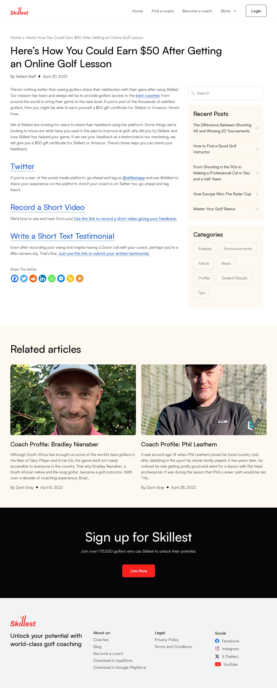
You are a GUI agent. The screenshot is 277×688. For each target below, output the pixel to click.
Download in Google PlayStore (119, 667)
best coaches (148, 95)
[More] (79, 278)
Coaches (101, 639)
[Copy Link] (70, 278)
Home (137, 10)
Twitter (22, 166)
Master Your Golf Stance (214, 208)
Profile (204, 278)
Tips (201, 292)
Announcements (238, 248)
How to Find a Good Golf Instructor (214, 148)
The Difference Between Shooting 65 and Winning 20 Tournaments (222, 127)
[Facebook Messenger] (61, 278)
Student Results (234, 278)
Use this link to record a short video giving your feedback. (125, 218)
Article (203, 263)
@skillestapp (134, 177)
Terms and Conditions (173, 646)
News (226, 263)
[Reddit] (33, 278)
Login (256, 10)
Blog (97, 646)
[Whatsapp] (52, 278)
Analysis (205, 248)
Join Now (138, 570)
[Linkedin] (42, 278)
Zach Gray (24, 487)
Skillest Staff (26, 76)
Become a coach (197, 10)
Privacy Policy (167, 639)
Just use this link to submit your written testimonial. (104, 253)
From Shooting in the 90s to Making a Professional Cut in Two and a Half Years (221, 172)
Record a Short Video (47, 207)
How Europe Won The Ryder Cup (222, 193)
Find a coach (163, 10)
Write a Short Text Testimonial (62, 236)
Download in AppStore (112, 660)
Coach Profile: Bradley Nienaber (54, 444)
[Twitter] (24, 278)
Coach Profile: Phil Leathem (179, 444)
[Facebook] (14, 278)
